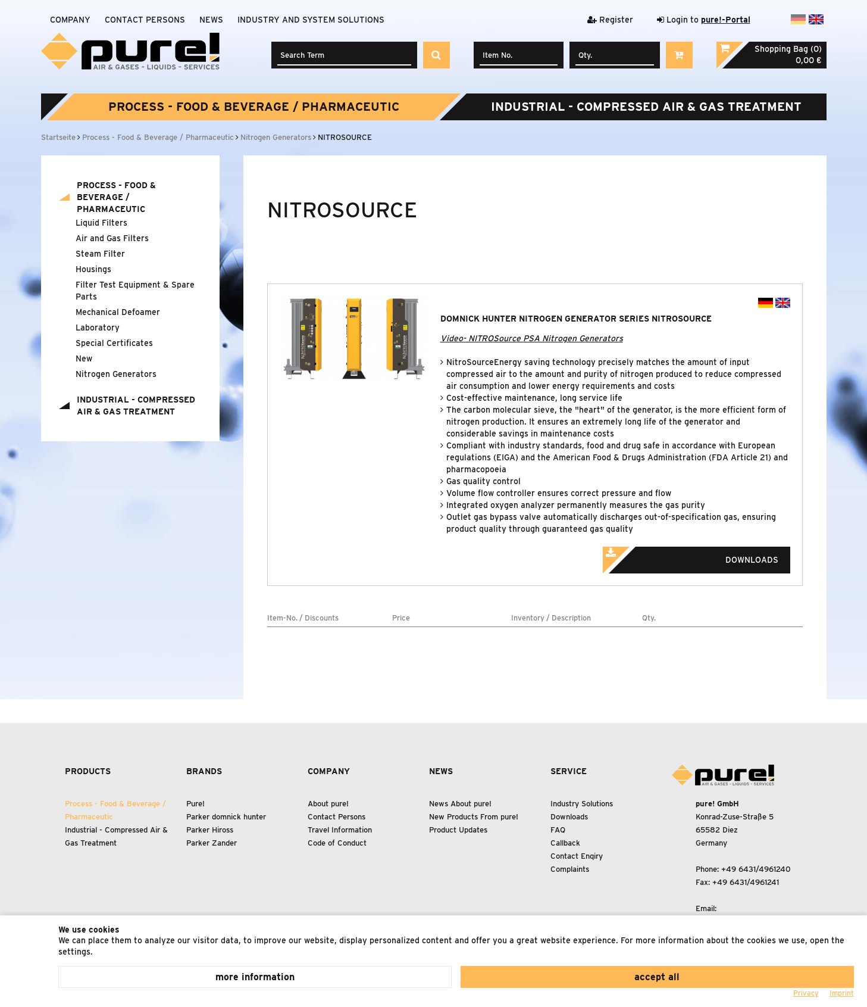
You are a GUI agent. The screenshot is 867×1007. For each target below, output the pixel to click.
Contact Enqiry (576, 856)
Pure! (195, 803)
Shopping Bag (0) (788, 49)
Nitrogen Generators (116, 374)
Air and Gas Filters (112, 238)
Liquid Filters (101, 222)
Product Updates (458, 829)
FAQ (557, 829)
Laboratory (98, 327)
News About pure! (460, 803)
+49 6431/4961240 (756, 869)
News (211, 19)
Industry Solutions (581, 803)
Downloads (707, 556)
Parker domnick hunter (226, 816)
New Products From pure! (473, 816)
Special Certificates (114, 343)
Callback (565, 842)
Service (568, 771)
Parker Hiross (209, 829)
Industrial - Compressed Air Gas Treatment (646, 106)
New (84, 358)
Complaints (569, 869)
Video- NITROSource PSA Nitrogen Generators (531, 338)
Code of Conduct (337, 842)
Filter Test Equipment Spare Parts (135, 290)
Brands (204, 771)
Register (610, 19)
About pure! (328, 803)
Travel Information (340, 829)
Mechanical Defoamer (118, 312)
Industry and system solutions (310, 19)
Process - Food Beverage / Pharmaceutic (253, 106)
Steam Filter (100, 253)
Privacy (806, 993)
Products (88, 771)
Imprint (842, 993)
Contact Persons (145, 19)
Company (70, 19)
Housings (93, 269)
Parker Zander (211, 842)
